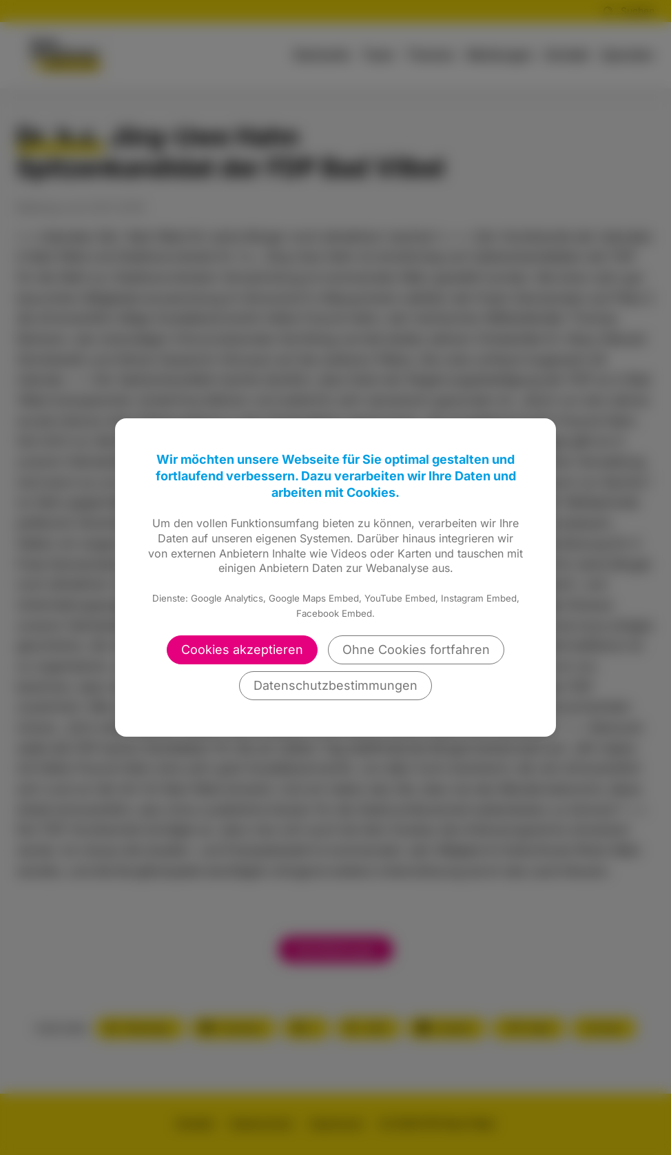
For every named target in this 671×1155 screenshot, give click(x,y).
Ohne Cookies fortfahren (416, 649)
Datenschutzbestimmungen (335, 685)
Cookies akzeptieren (242, 649)
